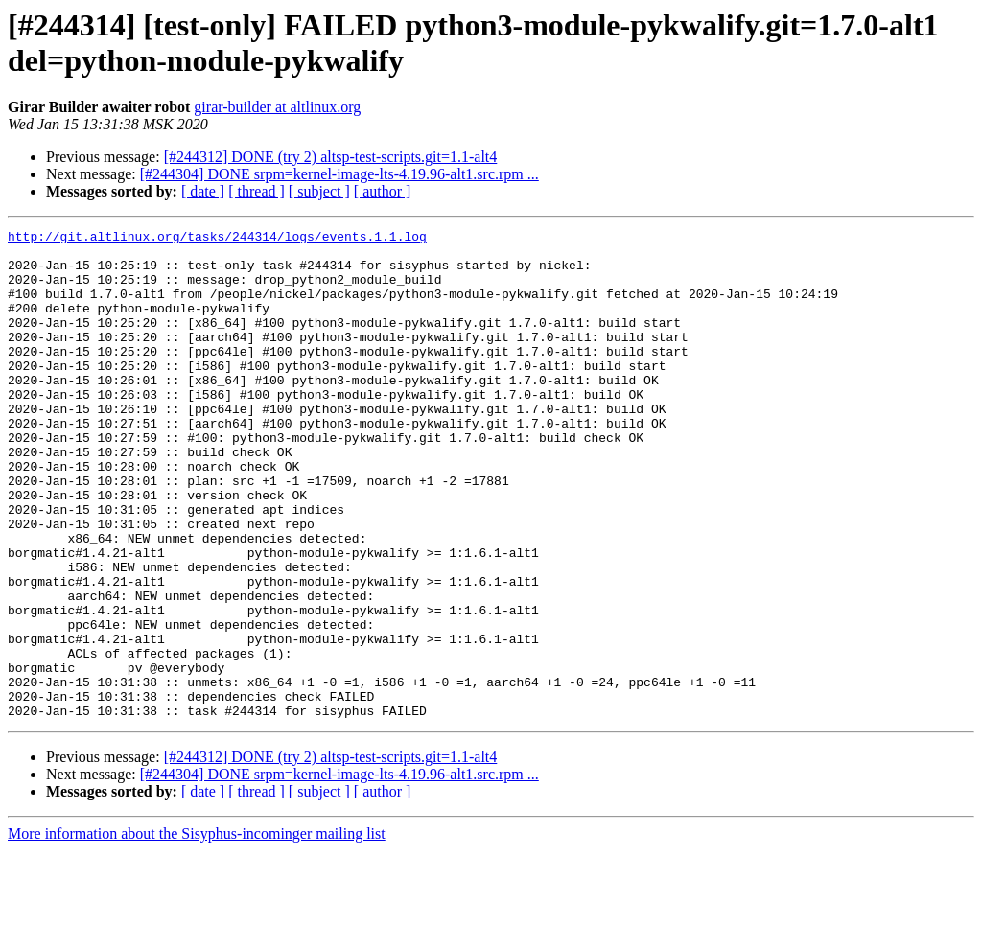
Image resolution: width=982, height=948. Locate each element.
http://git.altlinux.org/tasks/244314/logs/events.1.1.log (217, 238)
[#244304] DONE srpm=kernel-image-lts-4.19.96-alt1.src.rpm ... (339, 174)
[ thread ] (256, 191)
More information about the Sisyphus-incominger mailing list (197, 931)
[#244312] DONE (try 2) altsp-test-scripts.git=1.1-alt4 (331, 157)
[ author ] (382, 191)
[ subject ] (319, 191)
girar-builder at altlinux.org (277, 107)
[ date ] (202, 191)
